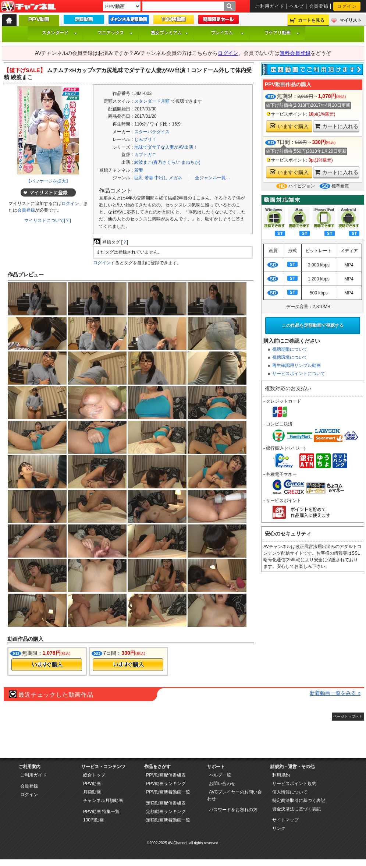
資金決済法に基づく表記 (296, 809)
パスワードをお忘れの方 (233, 809)
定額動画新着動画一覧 (168, 820)
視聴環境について (290, 357)
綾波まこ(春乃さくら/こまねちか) (167, 162)
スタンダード (59, 32)
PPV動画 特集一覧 (101, 811)
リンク (278, 828)
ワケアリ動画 (281, 32)
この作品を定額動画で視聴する (313, 325)
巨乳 (138, 177)
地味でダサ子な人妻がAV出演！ (165, 147)
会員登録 (319, 6)
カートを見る (311, 20)
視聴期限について (290, 349)
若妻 (138, 170)
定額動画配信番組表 (166, 803)
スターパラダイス (152, 131)
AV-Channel (28, 7)
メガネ (175, 177)
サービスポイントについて (298, 373)
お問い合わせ (222, 783)
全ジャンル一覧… (212, 177)
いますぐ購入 (289, 126)
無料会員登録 (295, 53)
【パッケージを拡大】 (48, 181)
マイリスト (351, 20)
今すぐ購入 (46, 664)
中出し (161, 177)
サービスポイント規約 (294, 783)
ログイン (347, 6)
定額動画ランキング (166, 811)
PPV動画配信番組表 (166, 775)
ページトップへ (346, 716)
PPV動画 (92, 783)
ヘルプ (296, 6)
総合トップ (94, 775)
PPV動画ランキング (166, 783)
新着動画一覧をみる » (335, 693)
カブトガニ (145, 154)
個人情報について (290, 792)
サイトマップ (285, 820)
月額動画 (92, 792)
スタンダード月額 (152, 101)
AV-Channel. (178, 843)
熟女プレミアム (169, 32)
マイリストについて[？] (47, 220)
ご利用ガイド (270, 6)
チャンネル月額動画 (103, 800)
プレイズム (227, 32)
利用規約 (281, 775)
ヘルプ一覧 (220, 775)
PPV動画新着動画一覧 (168, 792)
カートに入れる (336, 126)
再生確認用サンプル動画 (296, 365)
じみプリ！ (145, 139)
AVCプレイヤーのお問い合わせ (234, 795)
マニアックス (115, 32)
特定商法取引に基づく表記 (298, 800)
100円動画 (93, 820)
